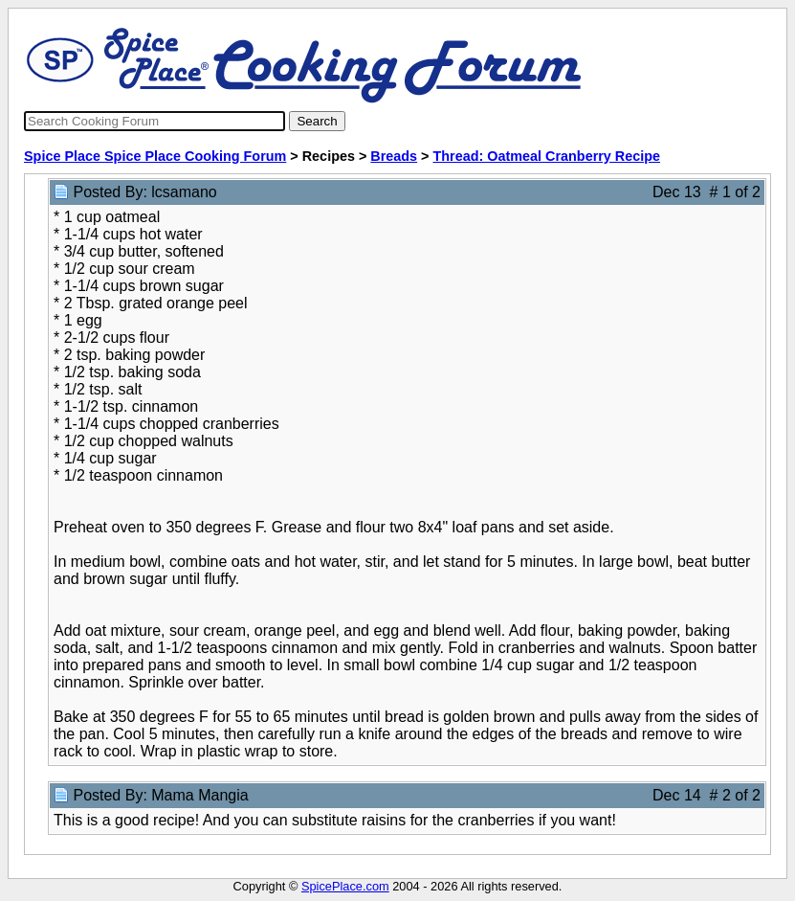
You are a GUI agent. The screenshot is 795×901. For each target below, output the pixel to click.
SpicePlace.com (345, 886)
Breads (393, 156)
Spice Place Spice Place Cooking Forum (155, 156)
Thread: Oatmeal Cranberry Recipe (547, 156)
